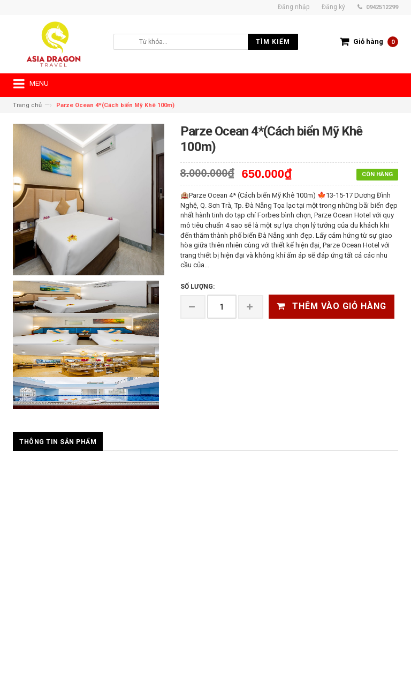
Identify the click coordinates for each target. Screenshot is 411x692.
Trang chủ (27, 105)
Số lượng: (197, 286)
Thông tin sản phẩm (57, 442)
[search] (195, 41)
